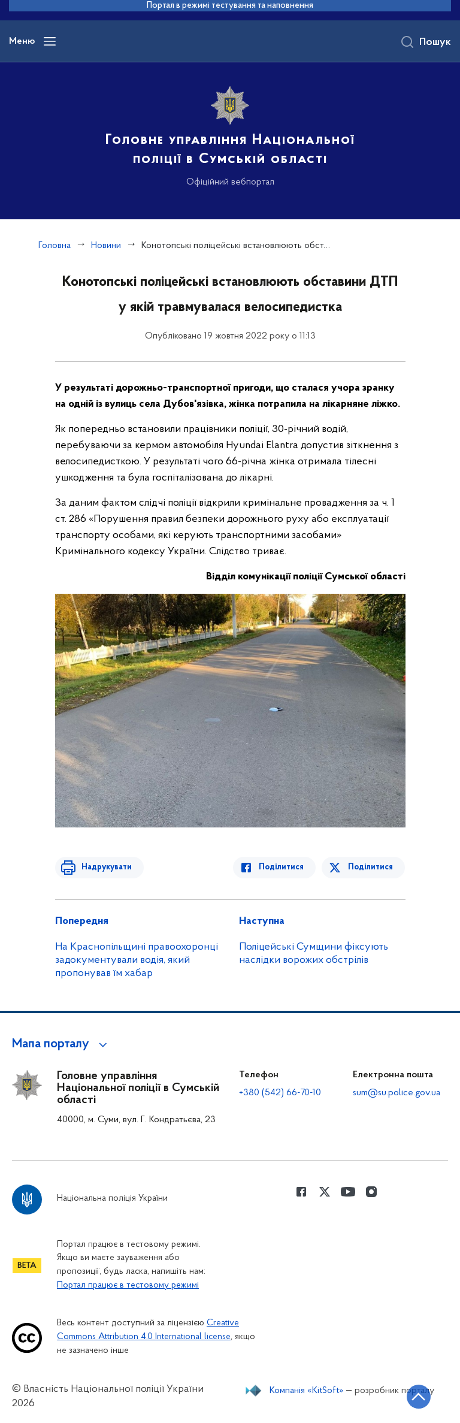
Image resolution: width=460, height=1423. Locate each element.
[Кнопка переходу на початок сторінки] (415, 1396)
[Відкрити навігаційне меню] (50, 41)
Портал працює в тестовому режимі (128, 1285)
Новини (106, 245)
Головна (54, 245)
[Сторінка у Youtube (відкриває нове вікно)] (348, 1192)
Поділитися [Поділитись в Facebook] (284, 867)
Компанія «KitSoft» (307, 1390)
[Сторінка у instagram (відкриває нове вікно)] (371, 1192)
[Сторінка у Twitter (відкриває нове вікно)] (324, 1192)
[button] (61, 1044)
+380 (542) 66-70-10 (280, 1093)
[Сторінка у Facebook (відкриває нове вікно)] (301, 1192)
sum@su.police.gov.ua (396, 1093)
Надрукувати (104, 867)
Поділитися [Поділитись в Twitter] (371, 867)
